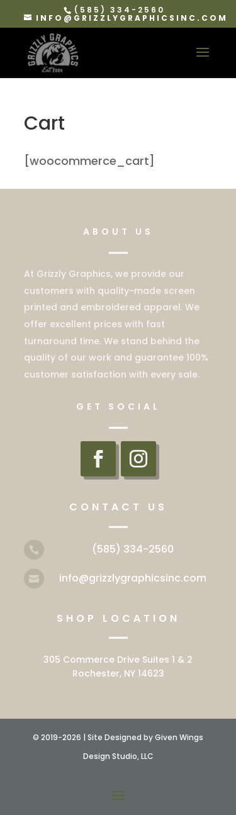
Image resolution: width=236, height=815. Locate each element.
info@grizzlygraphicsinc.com (132, 578)
